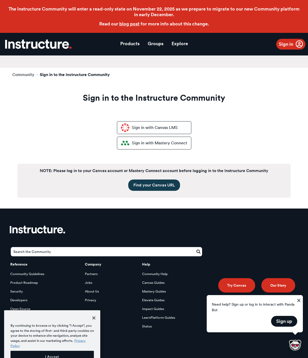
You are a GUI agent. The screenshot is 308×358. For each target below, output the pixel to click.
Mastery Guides (154, 291)
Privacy (90, 300)
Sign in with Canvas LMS (149, 128)
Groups (155, 43)
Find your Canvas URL (154, 185)
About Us (92, 291)
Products (130, 43)
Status (147, 326)
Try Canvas (236, 285)
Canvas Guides (153, 283)
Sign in (286, 44)
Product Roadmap (24, 283)
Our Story (278, 285)
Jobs (88, 283)
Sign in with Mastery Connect (154, 142)
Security (16, 291)
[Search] (106, 252)
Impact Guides (153, 309)
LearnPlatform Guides (158, 317)
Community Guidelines (27, 274)
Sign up (284, 321)
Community (23, 74)
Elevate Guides (153, 300)
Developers (18, 300)
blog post (129, 23)
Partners (91, 274)
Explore (180, 43)
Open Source (20, 309)
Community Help (155, 274)
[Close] (94, 326)
